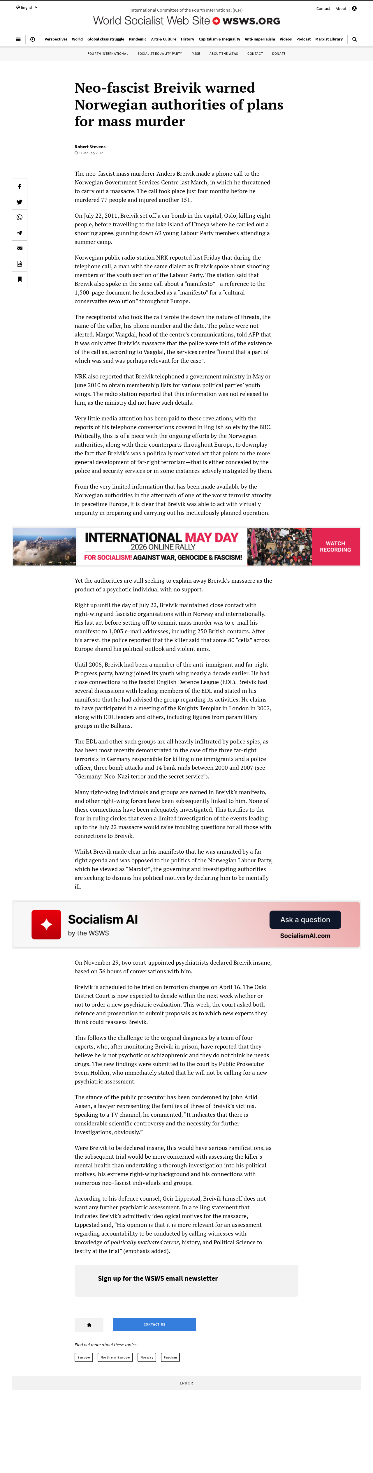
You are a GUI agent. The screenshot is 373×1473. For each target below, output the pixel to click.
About (341, 8)
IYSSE (195, 53)
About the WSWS (224, 53)
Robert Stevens (90, 146)
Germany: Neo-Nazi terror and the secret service (140, 776)
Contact (323, 8)
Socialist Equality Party (160, 53)
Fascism (170, 1357)
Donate (279, 53)
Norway (147, 1357)
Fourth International (107, 53)
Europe (84, 1357)
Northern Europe (115, 1357)
